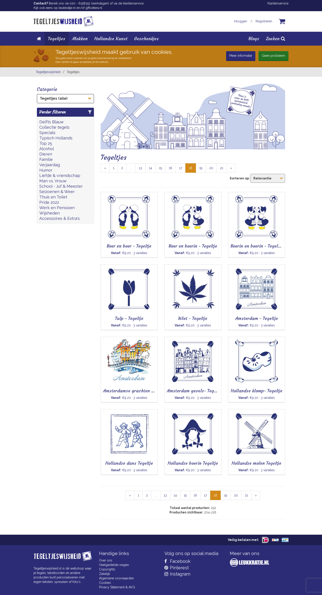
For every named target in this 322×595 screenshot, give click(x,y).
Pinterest (176, 567)
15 (160, 168)
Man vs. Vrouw (53, 181)
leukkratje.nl (67, 8)
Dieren (45, 154)
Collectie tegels (54, 127)
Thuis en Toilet (53, 197)
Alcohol (46, 148)
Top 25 (45, 143)
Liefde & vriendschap (59, 175)
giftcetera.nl (93, 8)
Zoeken (275, 38)
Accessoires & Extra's (59, 218)
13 (140, 168)
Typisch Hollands (55, 138)
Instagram (177, 574)
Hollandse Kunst (110, 38)
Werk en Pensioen (57, 207)
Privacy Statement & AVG (117, 587)
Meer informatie (240, 55)
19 (200, 168)
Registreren (264, 21)
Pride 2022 (49, 202)
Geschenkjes (146, 38)
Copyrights (107, 569)
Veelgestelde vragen (114, 565)
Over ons (105, 560)
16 (170, 168)
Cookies (105, 582)
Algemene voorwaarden (116, 578)
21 (221, 168)
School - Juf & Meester (61, 186)
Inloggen (240, 21)
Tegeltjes (56, 38)
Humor (45, 170)
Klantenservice (277, 3)
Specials (47, 132)
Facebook (177, 561)
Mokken (80, 38)
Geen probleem (273, 55)
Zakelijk (104, 574)
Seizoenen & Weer (57, 191)
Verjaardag (49, 164)
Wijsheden (49, 213)
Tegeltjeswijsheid (48, 72)
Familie (46, 159)
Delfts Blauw (51, 122)
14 (150, 168)
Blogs (253, 38)
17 (180, 168)
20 (211, 168)
